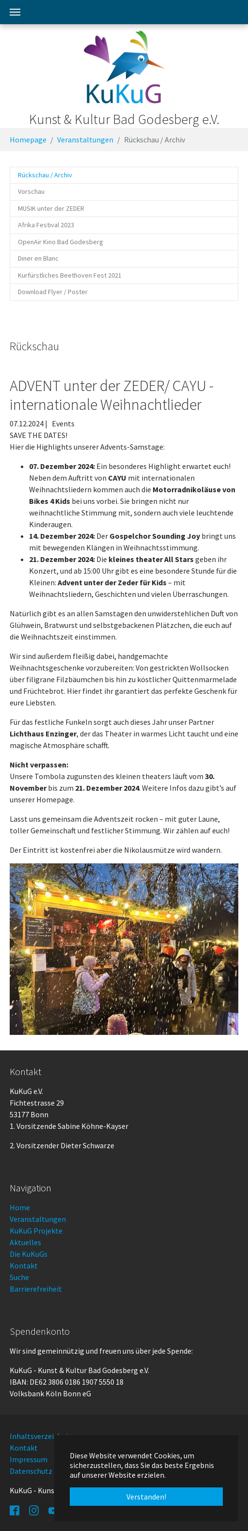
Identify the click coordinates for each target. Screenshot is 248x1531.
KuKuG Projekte (36, 1230)
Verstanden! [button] (146, 1496)
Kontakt (24, 1265)
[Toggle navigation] (15, 12)
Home (20, 1207)
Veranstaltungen (38, 1219)
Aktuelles (25, 1242)
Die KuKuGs (28, 1254)
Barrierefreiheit (36, 1289)
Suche (19, 1277)
